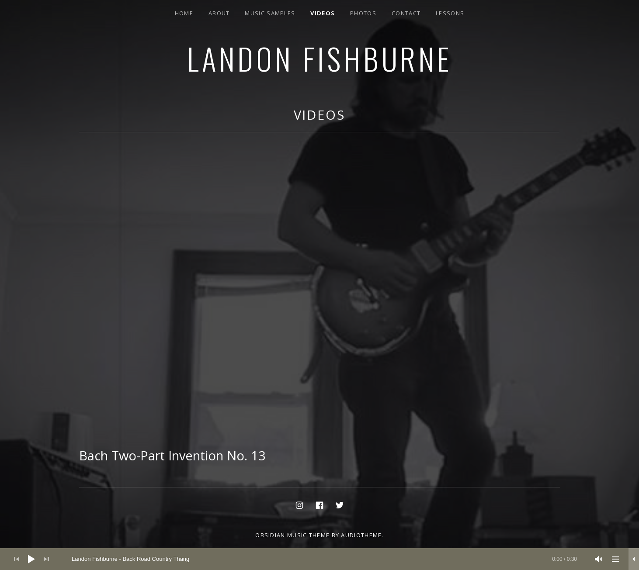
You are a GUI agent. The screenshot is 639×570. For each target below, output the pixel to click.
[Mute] (599, 559)
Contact (406, 13)
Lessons (450, 13)
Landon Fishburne (319, 58)
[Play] (31, 559)
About (219, 13)
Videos (322, 13)
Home (184, 13)
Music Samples (270, 13)
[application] (319, 559)
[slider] (324, 559)
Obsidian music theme (292, 535)
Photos (363, 13)
